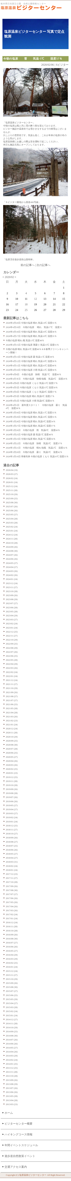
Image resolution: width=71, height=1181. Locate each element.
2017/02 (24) (12, 914)
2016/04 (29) (12, 955)
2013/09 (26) (12, 1080)
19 (35, 304)
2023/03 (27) (12, 619)
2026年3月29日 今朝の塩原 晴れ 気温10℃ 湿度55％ (31, 417)
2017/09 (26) (12, 886)
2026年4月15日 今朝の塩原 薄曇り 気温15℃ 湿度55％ (32, 345)
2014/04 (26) (12, 1051)
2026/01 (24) (12, 482)
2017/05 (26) (12, 902)
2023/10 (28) (12, 591)
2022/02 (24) (12, 672)
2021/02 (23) (12, 720)
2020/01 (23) (12, 773)
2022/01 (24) (12, 676)
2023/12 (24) (12, 583)
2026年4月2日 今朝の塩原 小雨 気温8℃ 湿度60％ (30, 400)
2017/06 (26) (12, 898)
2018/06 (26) (12, 849)
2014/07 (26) (12, 1039)
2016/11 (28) (11, 926)
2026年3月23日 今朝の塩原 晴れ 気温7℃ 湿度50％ (30, 439)
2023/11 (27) (11, 587)
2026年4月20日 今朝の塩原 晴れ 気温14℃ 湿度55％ (31, 323)
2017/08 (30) (12, 890)
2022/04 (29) (12, 664)
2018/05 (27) (12, 853)
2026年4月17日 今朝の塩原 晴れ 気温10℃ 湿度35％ (31, 336)
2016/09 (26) (12, 934)
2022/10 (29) (12, 639)
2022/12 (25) (12, 631)
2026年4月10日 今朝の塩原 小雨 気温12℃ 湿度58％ (31, 370)
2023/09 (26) (12, 595)
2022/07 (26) (12, 652)
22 (63, 304)
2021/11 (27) (11, 684)
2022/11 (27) (11, 635)
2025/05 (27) (12, 514)
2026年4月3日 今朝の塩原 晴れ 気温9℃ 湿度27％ (30, 396)
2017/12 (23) (12, 874)
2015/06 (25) (12, 995)
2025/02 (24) (12, 526)
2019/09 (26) (12, 789)
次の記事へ (43, 265)
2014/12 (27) (12, 1019)
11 (26, 298)
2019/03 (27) (12, 813)
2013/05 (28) (12, 1096)
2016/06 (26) (12, 946)
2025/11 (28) (11, 490)
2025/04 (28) (12, 518)
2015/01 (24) (12, 1015)
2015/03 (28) (12, 1007)
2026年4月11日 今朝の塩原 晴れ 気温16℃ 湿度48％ (31, 365)
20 (44, 304)
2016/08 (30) (12, 938)
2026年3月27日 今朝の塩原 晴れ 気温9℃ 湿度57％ (30, 425)
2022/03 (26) (12, 668)
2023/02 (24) (12, 623)
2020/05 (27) (12, 757)
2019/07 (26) (12, 797)
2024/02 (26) (12, 575)
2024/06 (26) (12, 559)
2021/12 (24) (12, 680)
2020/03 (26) (12, 765)
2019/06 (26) (12, 801)
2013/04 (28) (12, 1100)
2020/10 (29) (12, 736)
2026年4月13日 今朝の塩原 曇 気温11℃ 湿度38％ (30, 357)
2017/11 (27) (11, 878)
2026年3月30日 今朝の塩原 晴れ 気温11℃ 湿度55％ (31, 412)
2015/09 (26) (12, 983)
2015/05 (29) (12, 999)
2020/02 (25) (12, 769)
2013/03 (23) (12, 1104)
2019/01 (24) (12, 821)
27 (44, 309)
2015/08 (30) (12, 987)
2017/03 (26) (12, 910)
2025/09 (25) (12, 498)
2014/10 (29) (12, 1027)
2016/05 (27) (12, 951)
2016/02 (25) (12, 963)
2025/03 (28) (12, 522)
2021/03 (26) (12, 716)
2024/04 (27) (12, 567)
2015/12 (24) (12, 971)
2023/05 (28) (12, 611)
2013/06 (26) (12, 1092)
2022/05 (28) (12, 660)
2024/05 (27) (12, 563)
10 (16, 298)
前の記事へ (28, 265)
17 (16, 304)
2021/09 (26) (12, 692)
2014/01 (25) (12, 1064)
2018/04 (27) (12, 857)
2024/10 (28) (12, 543)
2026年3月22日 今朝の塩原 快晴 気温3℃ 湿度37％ (34, 443)
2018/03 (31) (12, 861)
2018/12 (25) (12, 825)
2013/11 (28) (11, 1072)
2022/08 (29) (12, 648)
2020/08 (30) (12, 744)
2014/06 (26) (12, 1043)
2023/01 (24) (12, 627)
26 (35, 309)
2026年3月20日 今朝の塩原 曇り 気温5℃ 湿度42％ (34, 452)
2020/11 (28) (11, 732)
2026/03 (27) (12, 474)
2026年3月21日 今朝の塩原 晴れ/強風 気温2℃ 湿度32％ (37, 447)
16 (7, 304)
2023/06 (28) (12, 607)
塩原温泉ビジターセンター (32, 1175)
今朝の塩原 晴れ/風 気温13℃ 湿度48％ (25, 340)
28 (54, 309)
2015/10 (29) (12, 979)
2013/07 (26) (12, 1088)
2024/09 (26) (12, 547)
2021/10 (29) (12, 688)
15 (63, 298)
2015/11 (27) (11, 975)
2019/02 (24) (12, 817)
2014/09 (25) (12, 1031)
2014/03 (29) (12, 1055)
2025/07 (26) (12, 506)
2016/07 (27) (12, 942)
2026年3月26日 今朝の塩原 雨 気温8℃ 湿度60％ (33, 430)
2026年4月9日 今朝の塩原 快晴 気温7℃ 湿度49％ (33, 374)
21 (54, 304)
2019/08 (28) (12, 793)
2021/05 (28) (12, 708)
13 (44, 298)
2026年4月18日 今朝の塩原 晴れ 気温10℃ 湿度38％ (31, 331)
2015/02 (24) (12, 1011)
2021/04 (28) (12, 712)
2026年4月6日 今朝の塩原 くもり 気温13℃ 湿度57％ (32, 383)
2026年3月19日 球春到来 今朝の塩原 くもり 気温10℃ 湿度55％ (37, 456)
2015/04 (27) (12, 1003)
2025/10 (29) (12, 494)
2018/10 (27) (12, 833)
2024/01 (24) (12, 579)
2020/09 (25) (12, 740)
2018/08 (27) (12, 841)
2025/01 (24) (12, 530)
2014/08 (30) (12, 1035)
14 (54, 298)
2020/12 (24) (12, 728)
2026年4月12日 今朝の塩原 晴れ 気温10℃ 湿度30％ (31, 361)
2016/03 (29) (12, 959)
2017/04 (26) (12, 906)
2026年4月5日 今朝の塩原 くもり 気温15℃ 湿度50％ (32, 387)
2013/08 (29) (12, 1084)
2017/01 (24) (12, 918)
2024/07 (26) (12, 555)
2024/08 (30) (12, 551)
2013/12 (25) (12, 1068)
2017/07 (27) (12, 894)
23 (7, 309)
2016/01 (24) (12, 967)
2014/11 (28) (11, 1023)
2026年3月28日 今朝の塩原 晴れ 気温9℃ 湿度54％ (30, 421)
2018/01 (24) (12, 870)
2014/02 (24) (12, 1060)
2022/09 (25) (12, 643)
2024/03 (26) (12, 571)
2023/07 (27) (12, 603)
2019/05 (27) (12, 805)
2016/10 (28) (12, 930)
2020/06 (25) (12, 752)
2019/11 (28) (11, 781)
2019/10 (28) (12, 785)
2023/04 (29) (12, 615)
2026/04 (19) (12, 470)
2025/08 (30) (12, 502)
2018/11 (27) (11, 829)
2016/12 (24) (12, 922)
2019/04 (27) (12, 809)
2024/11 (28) (11, 538)
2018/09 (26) (12, 837)
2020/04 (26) (12, 761)
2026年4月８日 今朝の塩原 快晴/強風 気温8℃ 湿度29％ (37, 378)
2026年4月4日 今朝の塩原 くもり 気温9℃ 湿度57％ (31, 392)
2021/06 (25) (12, 704)
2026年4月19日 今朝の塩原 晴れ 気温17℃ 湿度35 (34, 327)
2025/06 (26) (12, 510)
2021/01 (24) (12, 724)
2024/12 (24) (12, 534)
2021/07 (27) (12, 700)
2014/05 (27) (12, 1047)
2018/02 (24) (12, 866)
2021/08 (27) (12, 696)
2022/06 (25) (12, 656)
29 (63, 309)
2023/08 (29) (12, 599)
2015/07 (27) (12, 991)
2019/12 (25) (12, 777)
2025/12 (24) (12, 486)
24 (16, 309)
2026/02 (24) (12, 478)
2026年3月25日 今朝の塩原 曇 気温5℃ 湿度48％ (29, 434)
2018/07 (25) (12, 845)
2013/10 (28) (12, 1076)
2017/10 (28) (12, 882)
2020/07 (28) (12, 748)
